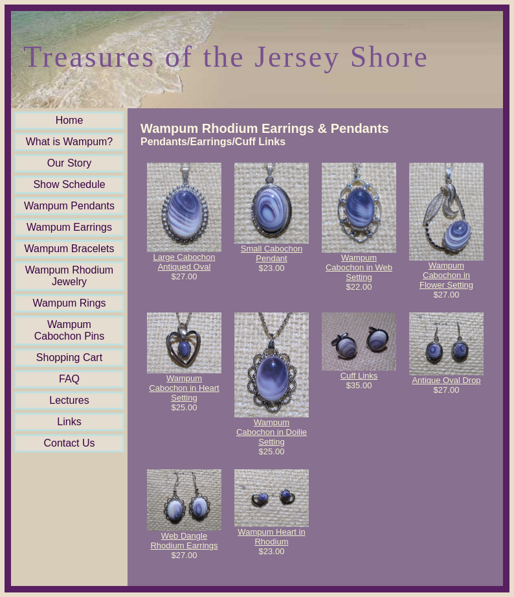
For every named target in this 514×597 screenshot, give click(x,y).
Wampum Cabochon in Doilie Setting (271, 432)
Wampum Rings (69, 303)
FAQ (69, 378)
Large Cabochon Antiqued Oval (184, 262)
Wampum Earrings (69, 227)
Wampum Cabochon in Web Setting (359, 267)
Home (70, 120)
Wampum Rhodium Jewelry (69, 275)
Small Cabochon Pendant (271, 253)
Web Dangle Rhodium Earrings (184, 540)
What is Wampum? (69, 141)
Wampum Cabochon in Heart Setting (184, 388)
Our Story (69, 163)
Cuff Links (359, 375)
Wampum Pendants (69, 205)
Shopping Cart (69, 357)
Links (69, 421)
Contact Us (69, 443)
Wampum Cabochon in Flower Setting (446, 275)
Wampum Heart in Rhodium (271, 536)
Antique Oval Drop (446, 380)
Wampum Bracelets (70, 248)
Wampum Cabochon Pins (69, 330)
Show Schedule (69, 184)
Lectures (69, 400)
